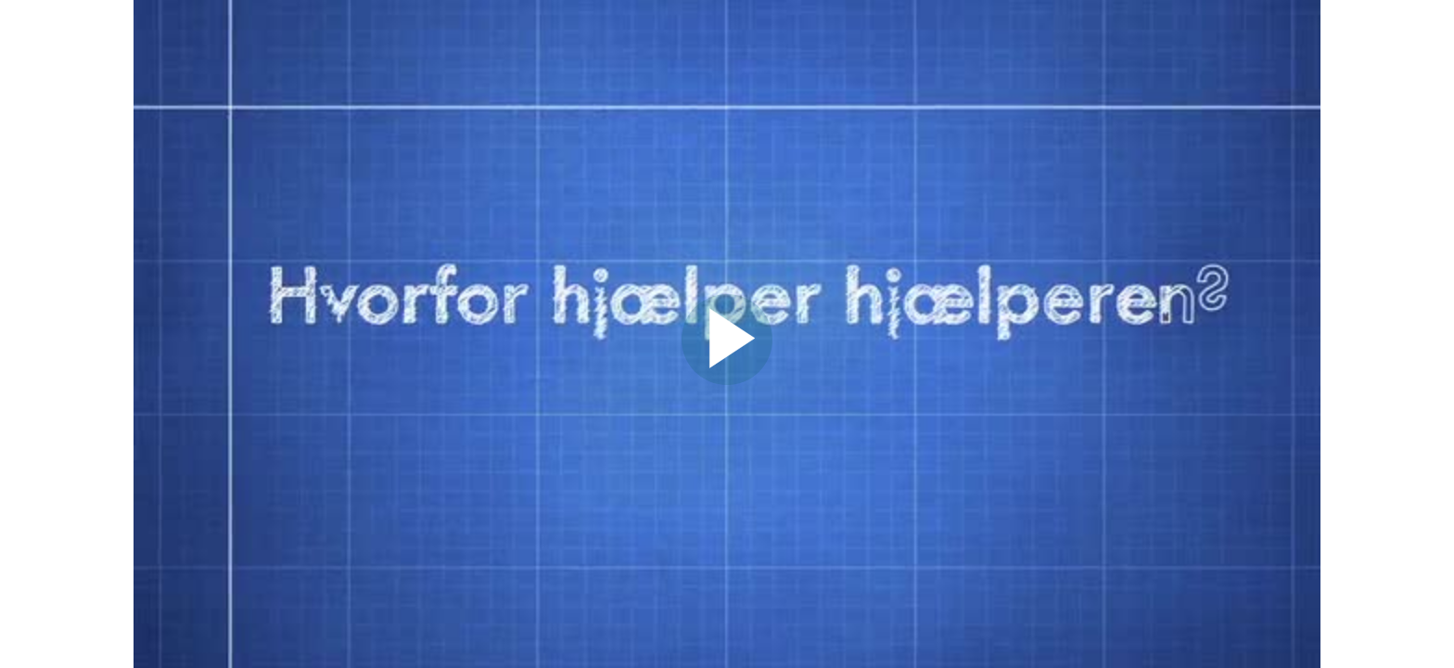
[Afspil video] (727, 380)
